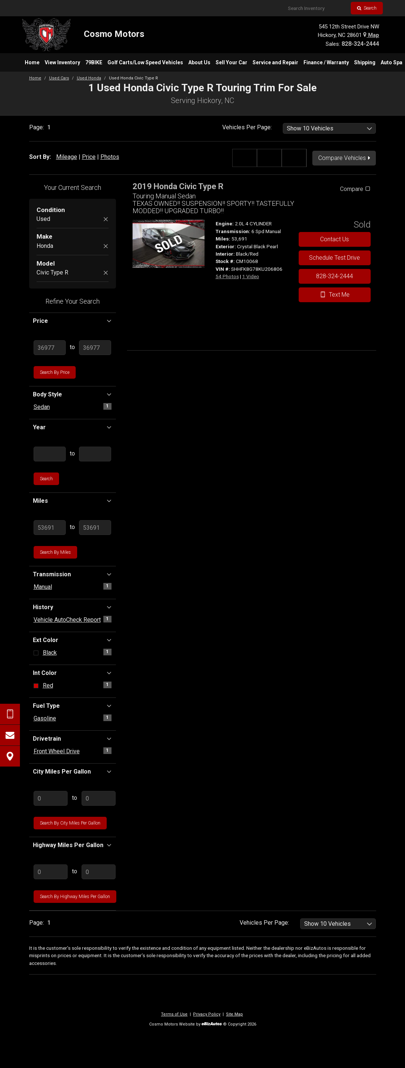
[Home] (83, 34)
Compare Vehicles (344, 157)
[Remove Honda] (106, 246)
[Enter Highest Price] (95, 347)
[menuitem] (32, 62)
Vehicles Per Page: (247, 127)
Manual (43, 586)
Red (48, 685)
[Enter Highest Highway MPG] (99, 871)
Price (89, 156)
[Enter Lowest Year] (50, 454)
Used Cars (59, 78)
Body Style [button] (72, 394)
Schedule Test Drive (334, 257)
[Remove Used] (106, 219)
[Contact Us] (10, 735)
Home (35, 78)
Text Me (335, 294)
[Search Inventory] (316, 8)
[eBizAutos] (212, 1024)
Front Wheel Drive (57, 751)
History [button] (72, 607)
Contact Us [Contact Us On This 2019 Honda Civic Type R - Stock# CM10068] (334, 239)
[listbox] (329, 128)
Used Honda (89, 78)
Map (371, 35)
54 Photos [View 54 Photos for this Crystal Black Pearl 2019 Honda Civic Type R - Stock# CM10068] (227, 276)
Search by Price (54, 372)
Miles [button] (72, 500)
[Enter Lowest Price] (50, 347)
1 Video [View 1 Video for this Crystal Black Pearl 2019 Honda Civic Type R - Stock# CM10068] (250, 276)
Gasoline (45, 718)
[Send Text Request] (10, 714)
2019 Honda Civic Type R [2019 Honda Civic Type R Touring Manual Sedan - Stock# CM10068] (178, 186)
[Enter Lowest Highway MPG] (51, 871)
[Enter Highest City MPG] (99, 798)
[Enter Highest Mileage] (95, 527)
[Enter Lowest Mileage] (50, 527)
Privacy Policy (206, 1014)
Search (367, 8)
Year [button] (72, 427)
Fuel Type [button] (72, 705)
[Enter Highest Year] (95, 454)
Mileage (66, 156)
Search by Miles (55, 552)
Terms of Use (174, 1014)
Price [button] (72, 320)
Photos (109, 156)
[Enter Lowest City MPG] (51, 798)
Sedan (42, 406)
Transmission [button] (72, 574)
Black (50, 652)
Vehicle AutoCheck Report (67, 619)
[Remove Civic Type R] (106, 273)
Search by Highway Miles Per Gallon (75, 896)
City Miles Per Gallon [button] (72, 771)
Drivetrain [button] (72, 738)
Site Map (234, 1014)
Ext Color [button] (72, 639)
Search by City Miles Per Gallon (70, 823)
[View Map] (10, 756)
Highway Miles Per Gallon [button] (72, 844)
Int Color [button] (72, 672)
